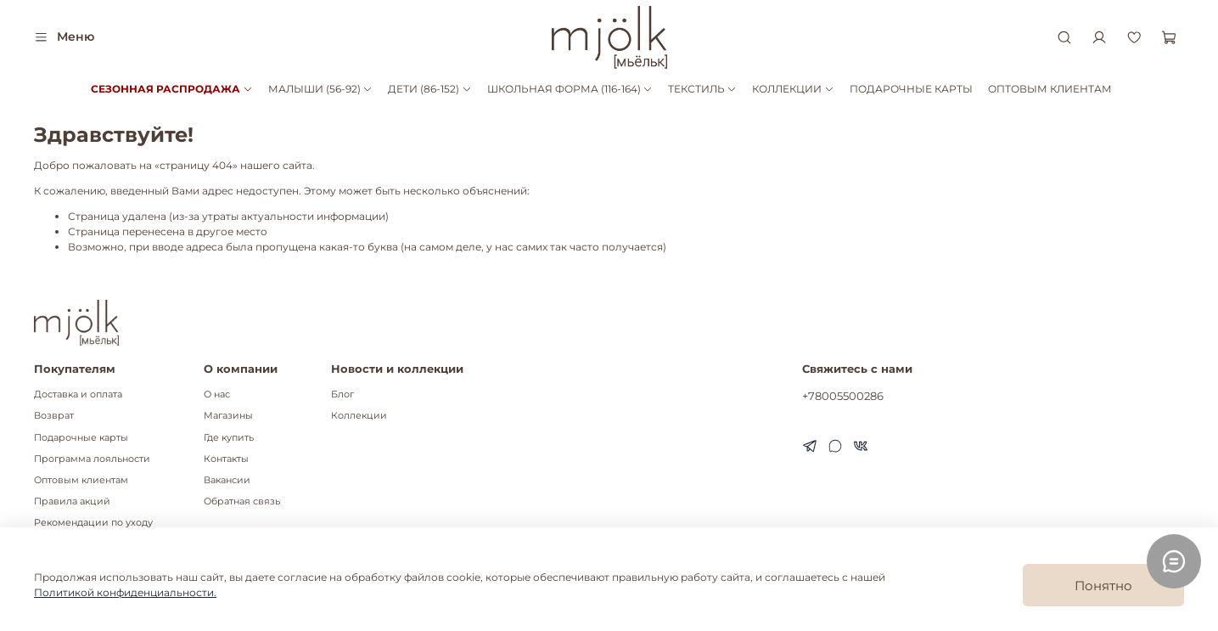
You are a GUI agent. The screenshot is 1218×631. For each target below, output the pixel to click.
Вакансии (227, 480)
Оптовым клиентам (81, 480)
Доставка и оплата (78, 394)
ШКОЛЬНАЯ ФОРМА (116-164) (570, 88)
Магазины (228, 415)
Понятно (1103, 585)
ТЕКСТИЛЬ (702, 88)
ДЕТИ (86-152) (429, 88)
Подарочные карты (81, 437)
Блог (342, 394)
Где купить (229, 437)
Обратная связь (242, 501)
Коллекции (359, 415)
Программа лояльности (92, 459)
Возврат (54, 415)
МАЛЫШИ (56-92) (320, 88)
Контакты (226, 459)
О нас (217, 394)
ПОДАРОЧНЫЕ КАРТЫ (911, 88)
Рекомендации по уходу (93, 522)
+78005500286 (843, 396)
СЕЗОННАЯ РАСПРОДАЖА (171, 88)
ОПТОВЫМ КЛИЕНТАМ (1050, 88)
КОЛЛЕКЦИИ (793, 88)
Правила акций (72, 501)
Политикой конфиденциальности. (125, 592)
